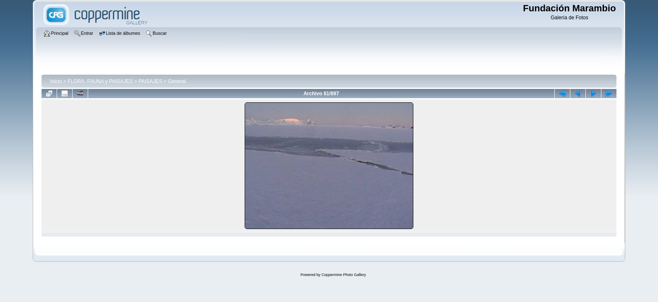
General (177, 81)
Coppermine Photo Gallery (343, 275)
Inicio (56, 81)
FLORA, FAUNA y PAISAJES (100, 81)
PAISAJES (150, 81)
